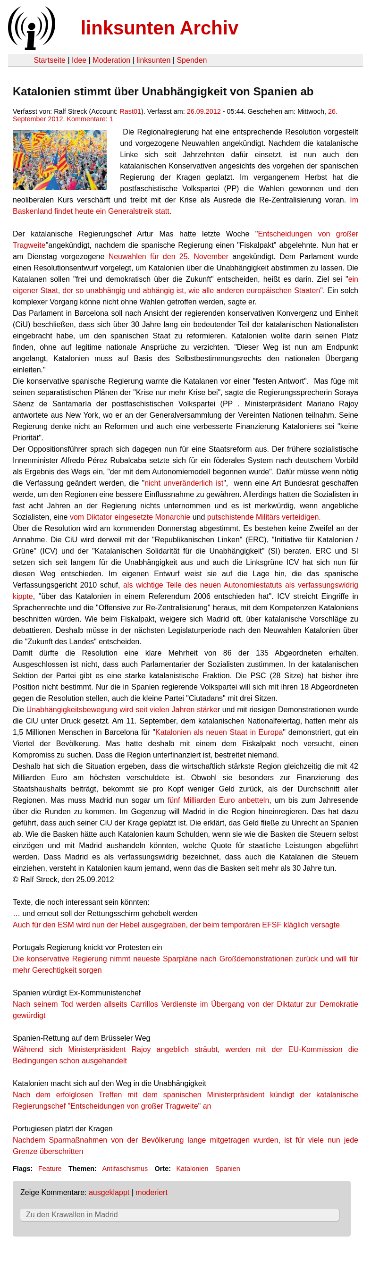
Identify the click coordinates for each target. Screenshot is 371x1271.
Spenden (192, 60)
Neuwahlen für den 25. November (171, 257)
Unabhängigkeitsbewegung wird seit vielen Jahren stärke (122, 710)
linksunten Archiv (159, 27)
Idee (79, 60)
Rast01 (130, 111)
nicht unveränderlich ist (183, 483)
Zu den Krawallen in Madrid (72, 1215)
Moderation (111, 60)
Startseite (50, 60)
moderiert (151, 1192)
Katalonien (192, 1168)
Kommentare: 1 (90, 119)
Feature (50, 1168)
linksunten (153, 60)
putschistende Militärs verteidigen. (262, 517)
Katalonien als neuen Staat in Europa (219, 732)
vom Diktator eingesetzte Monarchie (130, 517)
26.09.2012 (204, 111)
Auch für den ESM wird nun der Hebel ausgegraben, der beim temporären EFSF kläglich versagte (176, 925)
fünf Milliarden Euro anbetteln (219, 800)
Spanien (227, 1168)
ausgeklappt (109, 1192)
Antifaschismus (125, 1168)
